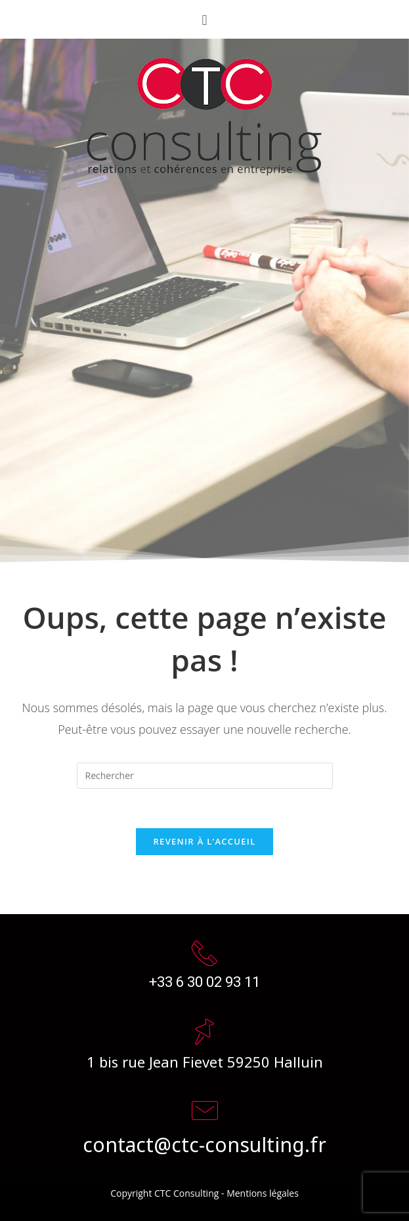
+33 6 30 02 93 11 (204, 982)
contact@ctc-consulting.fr (204, 1143)
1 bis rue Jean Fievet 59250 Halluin (205, 1061)
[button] (204, 19)
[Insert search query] (205, 776)
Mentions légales (262, 1193)
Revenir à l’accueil (204, 841)
